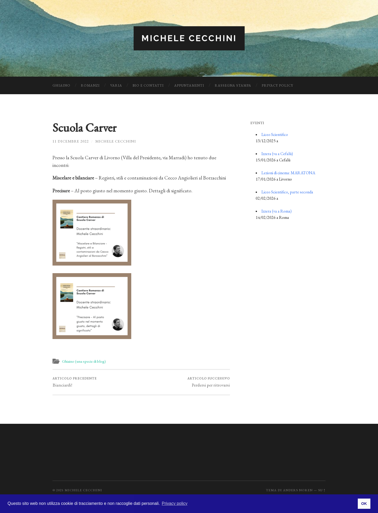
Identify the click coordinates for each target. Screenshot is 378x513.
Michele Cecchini (189, 38)
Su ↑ (322, 490)
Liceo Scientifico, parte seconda (287, 192)
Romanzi (90, 85)
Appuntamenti (189, 85)
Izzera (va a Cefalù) (277, 153)
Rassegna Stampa (233, 85)
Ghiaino (61, 85)
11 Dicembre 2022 (70, 141)
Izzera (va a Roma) (276, 211)
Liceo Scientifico (274, 134)
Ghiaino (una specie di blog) (84, 361)
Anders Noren (298, 490)
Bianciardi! (74, 382)
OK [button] (364, 503)
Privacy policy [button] (174, 503)
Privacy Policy (277, 85)
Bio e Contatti (148, 85)
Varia (116, 85)
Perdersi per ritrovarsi (208, 382)
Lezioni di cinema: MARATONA (288, 173)
